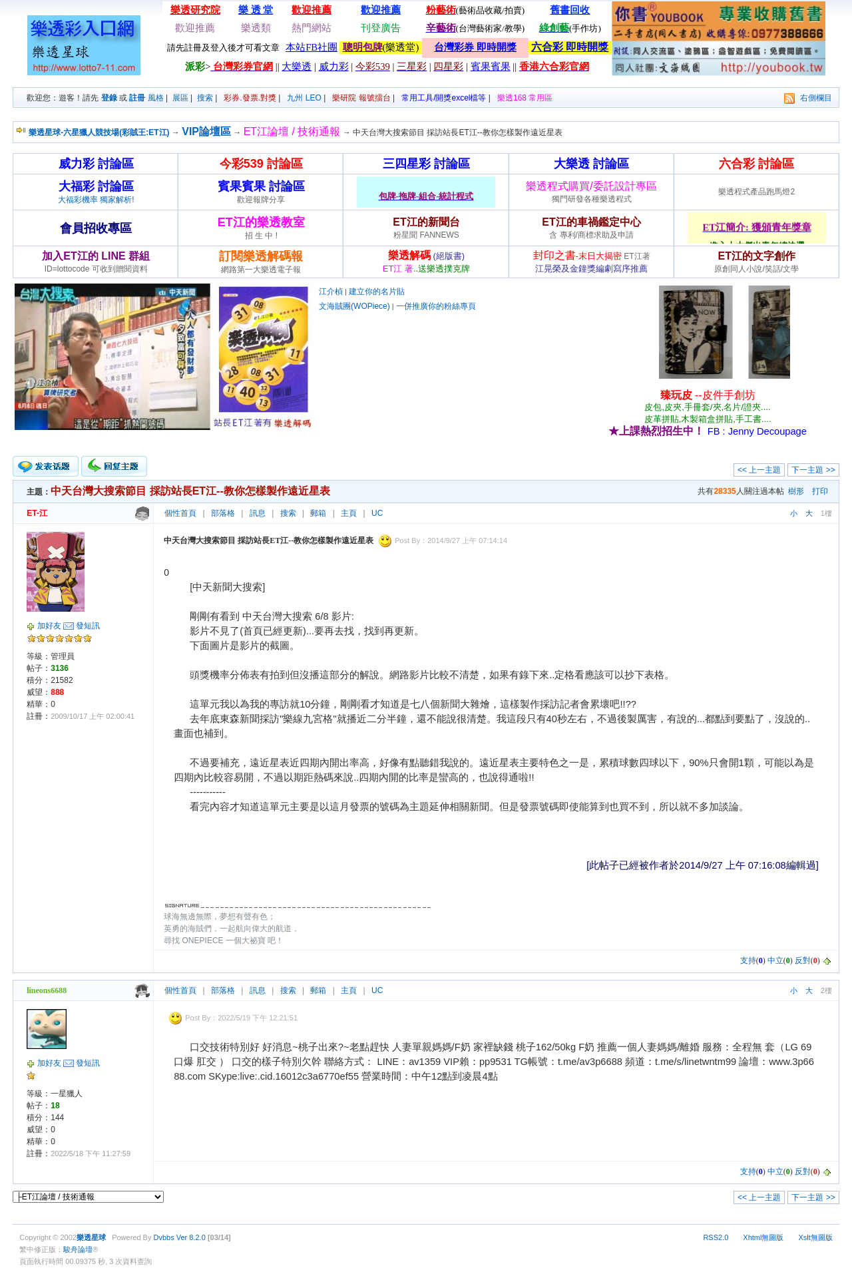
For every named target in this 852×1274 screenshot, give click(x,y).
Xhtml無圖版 (763, 1237)
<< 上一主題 (759, 470)
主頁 (349, 513)
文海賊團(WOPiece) (354, 306)
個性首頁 (180, 513)
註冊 (137, 98)
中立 (775, 960)
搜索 (205, 98)
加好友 (49, 625)
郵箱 (318, 513)
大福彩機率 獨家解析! (96, 199)
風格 (156, 98)
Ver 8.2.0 (191, 1237)
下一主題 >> (813, 470)
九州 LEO (304, 98)
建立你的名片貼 (377, 291)
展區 (180, 98)
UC (377, 513)
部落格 (223, 513)
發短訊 (88, 625)
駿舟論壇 (78, 1249)
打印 (820, 491)
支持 (748, 960)
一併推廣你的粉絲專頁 (436, 306)
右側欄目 (816, 98)
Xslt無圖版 (815, 1237)
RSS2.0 (715, 1237)
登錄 (109, 98)
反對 (803, 960)
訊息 (258, 513)
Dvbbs (164, 1237)
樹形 (796, 491)
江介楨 (331, 291)
